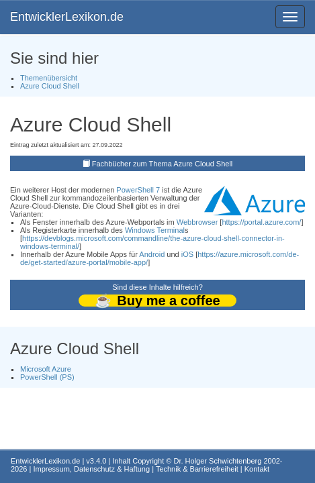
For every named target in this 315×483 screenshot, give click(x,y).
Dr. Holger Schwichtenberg (218, 461)
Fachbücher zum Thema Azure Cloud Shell (162, 164)
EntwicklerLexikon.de (67, 16)
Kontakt (256, 469)
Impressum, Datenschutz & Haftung (91, 469)
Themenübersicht (48, 78)
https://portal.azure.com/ (261, 222)
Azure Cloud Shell (49, 86)
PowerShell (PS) (47, 377)
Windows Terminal (155, 230)
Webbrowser (197, 222)
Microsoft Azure (45, 369)
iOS (187, 254)
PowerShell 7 (138, 190)
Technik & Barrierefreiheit (197, 469)
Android (152, 254)
